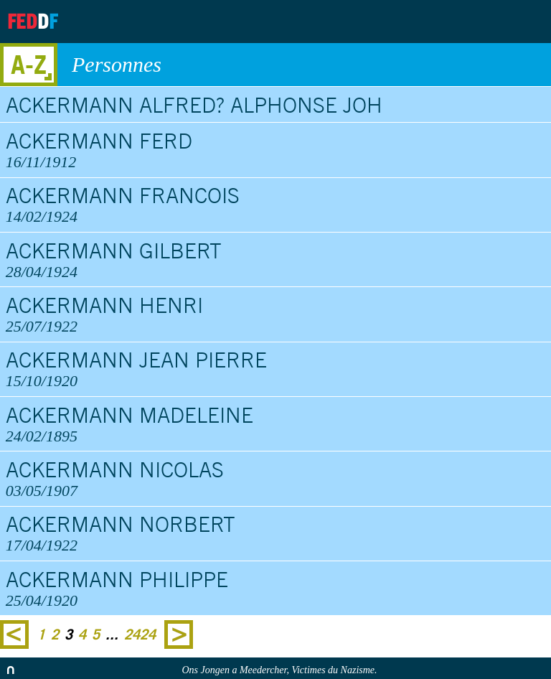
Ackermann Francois (276, 204)
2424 (140, 634)
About (415, 21)
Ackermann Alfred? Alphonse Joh (194, 105)
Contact (487, 21)
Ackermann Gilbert (276, 259)
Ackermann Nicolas (276, 478)
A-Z (29, 64)
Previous (14, 634)
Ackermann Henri (276, 314)
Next (178, 634)
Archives (451, 21)
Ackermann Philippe (276, 588)
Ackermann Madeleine (276, 424)
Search (528, 21)
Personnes (304, 64)
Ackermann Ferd (276, 150)
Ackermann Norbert (276, 533)
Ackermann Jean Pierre (276, 368)
